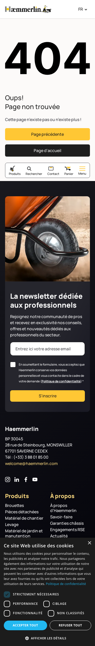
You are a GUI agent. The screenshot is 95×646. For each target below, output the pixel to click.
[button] (47, 638)
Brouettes (14, 505)
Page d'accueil (47, 150)
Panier (68, 174)
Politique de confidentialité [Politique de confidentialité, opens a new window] (66, 584)
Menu (82, 171)
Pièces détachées (22, 512)
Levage (11, 524)
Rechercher (34, 174)
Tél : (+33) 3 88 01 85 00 (26, 457)
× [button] (89, 543)
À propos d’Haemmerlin (63, 508)
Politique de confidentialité (61, 381)
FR (80, 9)
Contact (53, 174)
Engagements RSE (67, 529)
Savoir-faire (61, 517)
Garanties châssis (67, 523)
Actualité (59, 536)
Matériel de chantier (24, 518)
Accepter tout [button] (25, 625)
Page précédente (47, 134)
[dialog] (47, 592)
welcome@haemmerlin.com (31, 463)
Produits (15, 174)
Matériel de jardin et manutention (24, 533)
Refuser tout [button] (70, 625)
